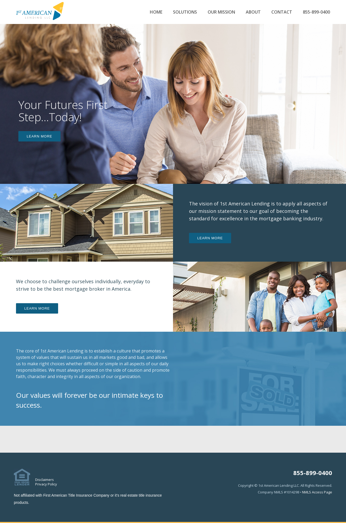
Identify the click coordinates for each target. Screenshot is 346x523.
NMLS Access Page (317, 492)
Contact (281, 12)
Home (156, 12)
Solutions (185, 12)
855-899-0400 (316, 12)
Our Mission (221, 12)
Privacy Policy (46, 484)
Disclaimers (44, 479)
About (253, 12)
